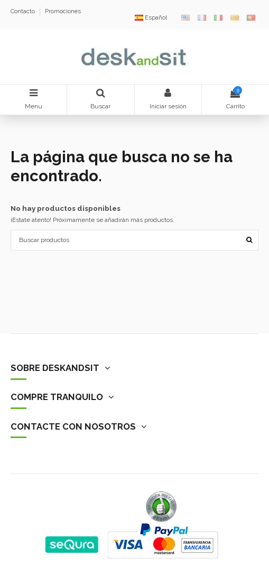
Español (152, 17)
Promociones (63, 11)
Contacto (23, 11)
